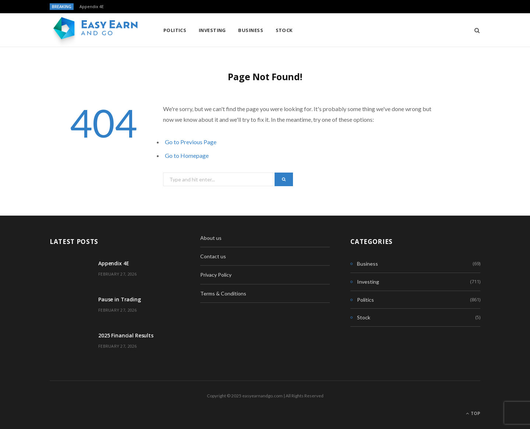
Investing (212, 30)
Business (250, 30)
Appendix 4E (92, 6)
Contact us (213, 256)
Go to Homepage (187, 155)
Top (473, 413)
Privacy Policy (216, 275)
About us (211, 238)
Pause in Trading (119, 299)
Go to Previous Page (190, 141)
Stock (284, 30)
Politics (175, 30)
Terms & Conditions (223, 293)
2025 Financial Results (125, 335)
